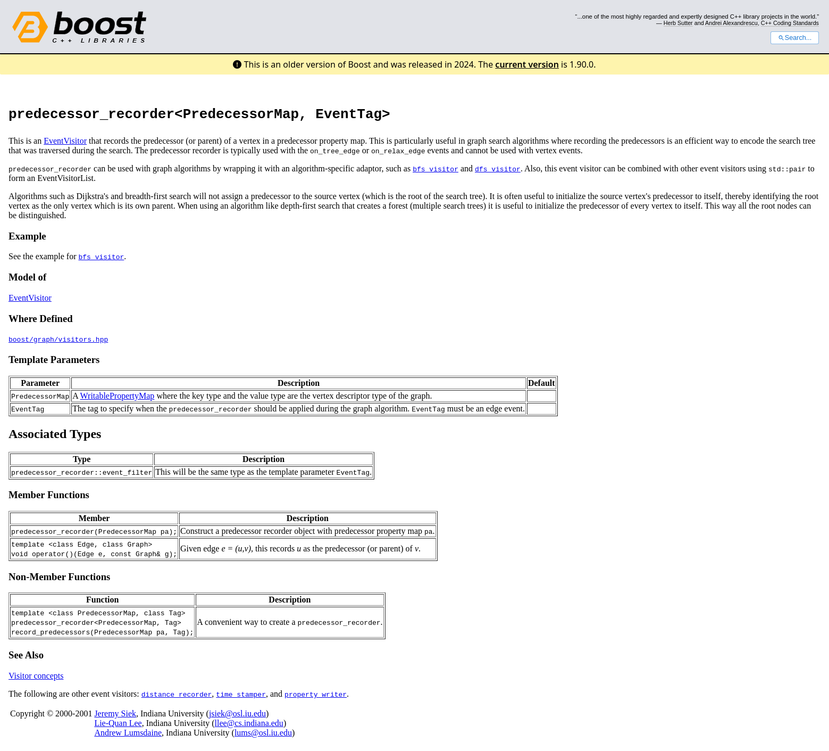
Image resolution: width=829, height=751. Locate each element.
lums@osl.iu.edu (263, 735)
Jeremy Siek (115, 716)
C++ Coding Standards (790, 23)
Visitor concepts (36, 678)
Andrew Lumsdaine (128, 735)
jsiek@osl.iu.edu (237, 716)
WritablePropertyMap (117, 398)
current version (527, 64)
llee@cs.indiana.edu (249, 726)
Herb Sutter (678, 23)
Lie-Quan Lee (117, 726)
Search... (794, 38)
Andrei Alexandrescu (731, 23)
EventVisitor (65, 143)
